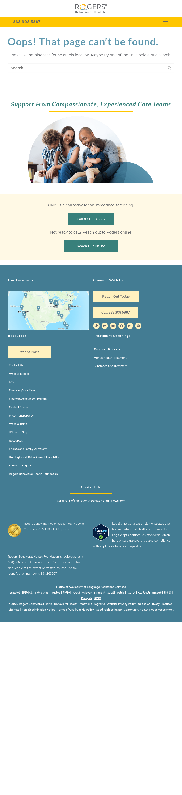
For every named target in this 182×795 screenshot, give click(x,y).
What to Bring (18, 423)
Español (14, 592)
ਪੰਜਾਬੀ (97, 598)
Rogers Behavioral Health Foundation (33, 474)
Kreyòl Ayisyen (82, 592)
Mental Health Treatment (110, 357)
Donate (96, 500)
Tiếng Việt (41, 592)
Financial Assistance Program (28, 398)
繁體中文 (27, 592)
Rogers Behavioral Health (35, 604)
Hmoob (157, 592)
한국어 (67, 592)
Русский (99, 592)
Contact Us (16, 365)
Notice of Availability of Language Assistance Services (91, 587)
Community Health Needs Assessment (149, 609)
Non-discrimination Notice (38, 609)
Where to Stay (18, 432)
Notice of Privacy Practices (155, 604)
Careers (62, 500)
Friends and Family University (28, 449)
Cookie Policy (85, 609)
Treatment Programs (107, 349)
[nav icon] (165, 22)
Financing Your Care (22, 390)
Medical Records (19, 407)
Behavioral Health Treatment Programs (79, 604)
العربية (111, 592)
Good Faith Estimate (109, 609)
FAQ (11, 382)
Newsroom (118, 500)
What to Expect (19, 373)
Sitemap (14, 609)
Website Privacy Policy (121, 604)
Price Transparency (21, 415)
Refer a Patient (79, 500)
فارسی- (131, 592)
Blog (106, 500)
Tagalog (55, 592)
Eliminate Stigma (20, 465)
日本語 (167, 592)
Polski (120, 592)
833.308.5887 (27, 22)
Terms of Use (65, 609)
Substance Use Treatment (110, 366)
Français (86, 598)
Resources (16, 440)
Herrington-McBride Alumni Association (34, 457)
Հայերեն (144, 592)
